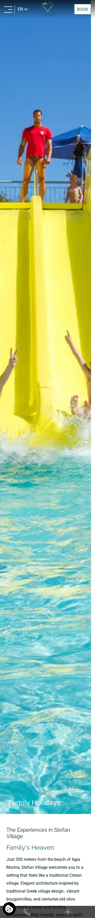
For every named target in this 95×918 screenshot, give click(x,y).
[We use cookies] (9, 908)
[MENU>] (8, 9)
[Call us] (27, 912)
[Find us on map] (68, 912)
